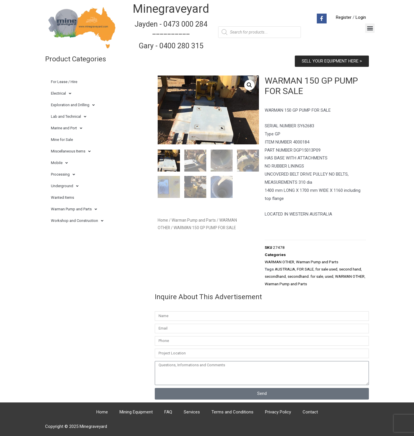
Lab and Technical (68, 117)
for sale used (326, 269)
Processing (63, 174)
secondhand (275, 276)
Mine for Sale (62, 139)
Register (344, 17)
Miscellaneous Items (71, 151)
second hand (350, 269)
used (329, 276)
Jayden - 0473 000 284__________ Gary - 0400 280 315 (171, 35)
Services (192, 412)
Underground (64, 186)
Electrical (61, 93)
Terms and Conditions (232, 412)
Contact (310, 412)
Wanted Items (62, 197)
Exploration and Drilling (73, 105)
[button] (370, 28)
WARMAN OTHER (279, 262)
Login (361, 17)
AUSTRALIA (285, 269)
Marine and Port (66, 128)
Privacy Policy (278, 412)
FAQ (168, 412)
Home (163, 219)
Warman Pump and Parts (74, 209)
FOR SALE (305, 269)
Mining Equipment (136, 412)
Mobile (59, 163)
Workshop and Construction (77, 221)
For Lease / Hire (64, 82)
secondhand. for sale (305, 276)
